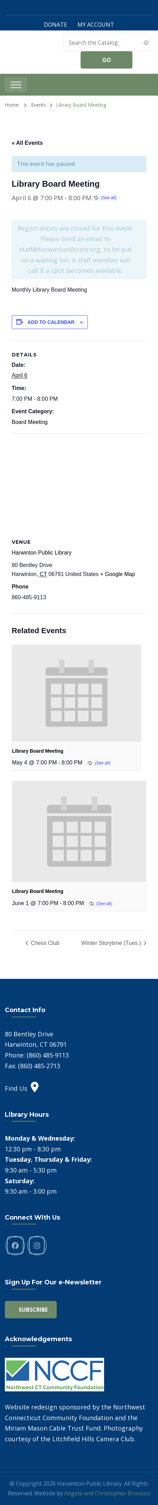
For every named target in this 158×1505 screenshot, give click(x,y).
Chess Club (44, 943)
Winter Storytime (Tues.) (111, 943)
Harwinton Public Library (42, 553)
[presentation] (76, 693)
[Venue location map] (79, 483)
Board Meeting (30, 422)
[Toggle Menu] (15, 84)
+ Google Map (117, 574)
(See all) (109, 197)
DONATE (55, 24)
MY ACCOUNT (95, 24)
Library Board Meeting (38, 751)
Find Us (22, 1088)
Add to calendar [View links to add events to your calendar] (51, 322)
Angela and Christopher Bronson (107, 1493)
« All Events (27, 143)
